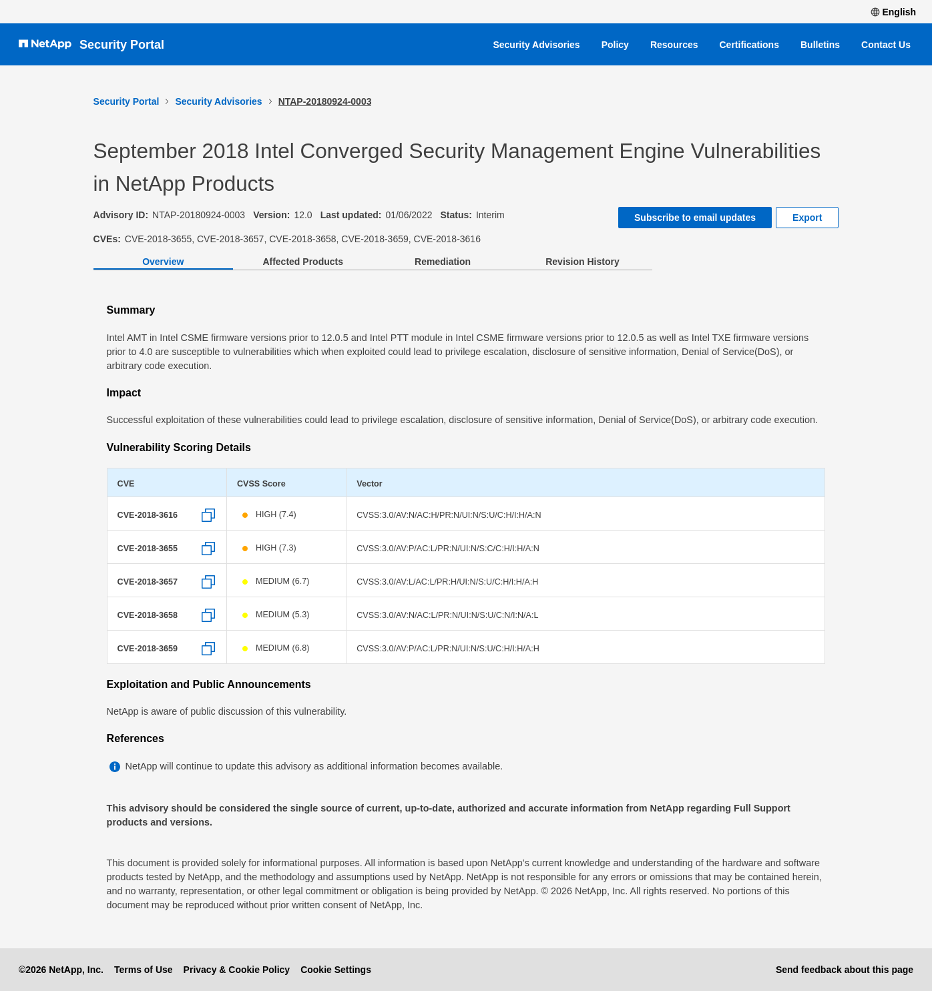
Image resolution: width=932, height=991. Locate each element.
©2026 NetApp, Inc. (61, 969)
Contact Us (886, 44)
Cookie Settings (335, 969)
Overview (163, 261)
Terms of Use (143, 969)
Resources (674, 44)
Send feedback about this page (844, 969)
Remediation (443, 261)
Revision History (582, 261)
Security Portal (121, 44)
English (893, 12)
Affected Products (302, 261)
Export (807, 217)
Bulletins (820, 44)
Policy (615, 44)
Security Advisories (536, 44)
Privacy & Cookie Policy (237, 969)
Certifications (749, 44)
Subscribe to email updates (695, 217)
